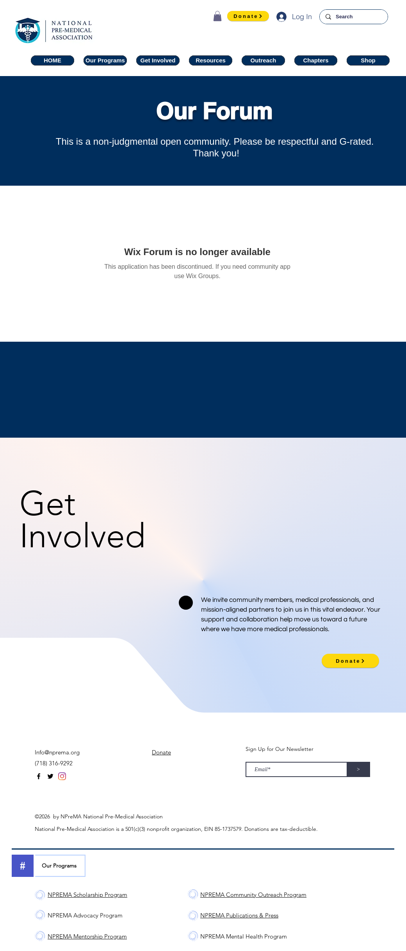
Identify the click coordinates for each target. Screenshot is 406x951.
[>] (358, 769)
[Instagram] (62, 776)
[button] (217, 16)
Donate (161, 752)
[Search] (353, 17)
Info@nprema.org (57, 752)
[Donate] (248, 16)
